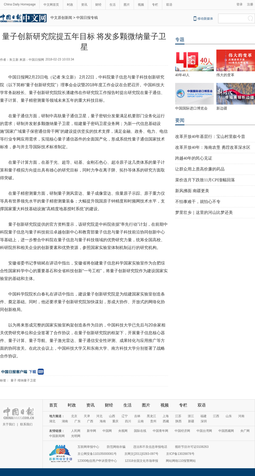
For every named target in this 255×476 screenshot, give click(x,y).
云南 (141, 421)
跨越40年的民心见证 (193, 158)
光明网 (75, 436)
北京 (74, 416)
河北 (99, 416)
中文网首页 (51, 4)
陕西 (178, 421)
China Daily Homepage (20, 4)
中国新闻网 (57, 436)
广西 (90, 421)
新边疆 (221, 108)
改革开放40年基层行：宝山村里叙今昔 (210, 136)
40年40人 (182, 75)
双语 (169, 4)
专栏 (155, 4)
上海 (166, 416)
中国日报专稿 (87, 17)
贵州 (153, 421)
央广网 (245, 431)
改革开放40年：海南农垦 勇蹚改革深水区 (212, 147)
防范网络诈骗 (116, 447)
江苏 (178, 416)
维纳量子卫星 (27, 380)
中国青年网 (160, 431)
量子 (14, 380)
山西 (112, 416)
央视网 (123, 431)
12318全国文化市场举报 (141, 461)
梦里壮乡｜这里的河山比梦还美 (204, 212)
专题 (179, 39)
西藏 (166, 421)
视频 (141, 4)
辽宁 (125, 416)
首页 (53, 405)
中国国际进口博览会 (191, 108)
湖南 (65, 421)
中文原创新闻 (61, 17)
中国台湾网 (204, 431)
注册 (250, 4)
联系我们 (26, 424)
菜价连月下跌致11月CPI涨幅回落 (205, 180)
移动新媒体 (205, 18)
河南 (241, 416)
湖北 (52, 421)
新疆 (191, 421)
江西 (216, 416)
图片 (127, 4)
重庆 (115, 421)
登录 (239, 4)
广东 (77, 421)
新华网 (91, 431)
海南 (103, 421)
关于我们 (9, 424)
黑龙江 (151, 416)
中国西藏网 (226, 431)
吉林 (137, 416)
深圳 (204, 421)
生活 (112, 4)
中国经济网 (182, 431)
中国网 (107, 431)
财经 (98, 4)
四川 (128, 421)
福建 (203, 416)
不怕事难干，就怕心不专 (197, 201)
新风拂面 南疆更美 (192, 191)
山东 (229, 416)
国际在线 (140, 431)
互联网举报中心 (88, 447)
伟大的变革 (225, 75)
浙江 (191, 416)
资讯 (84, 4)
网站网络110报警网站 (181, 461)
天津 (87, 416)
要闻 (179, 120)
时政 (70, 4)
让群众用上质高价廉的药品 (200, 169)
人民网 (75, 431)
